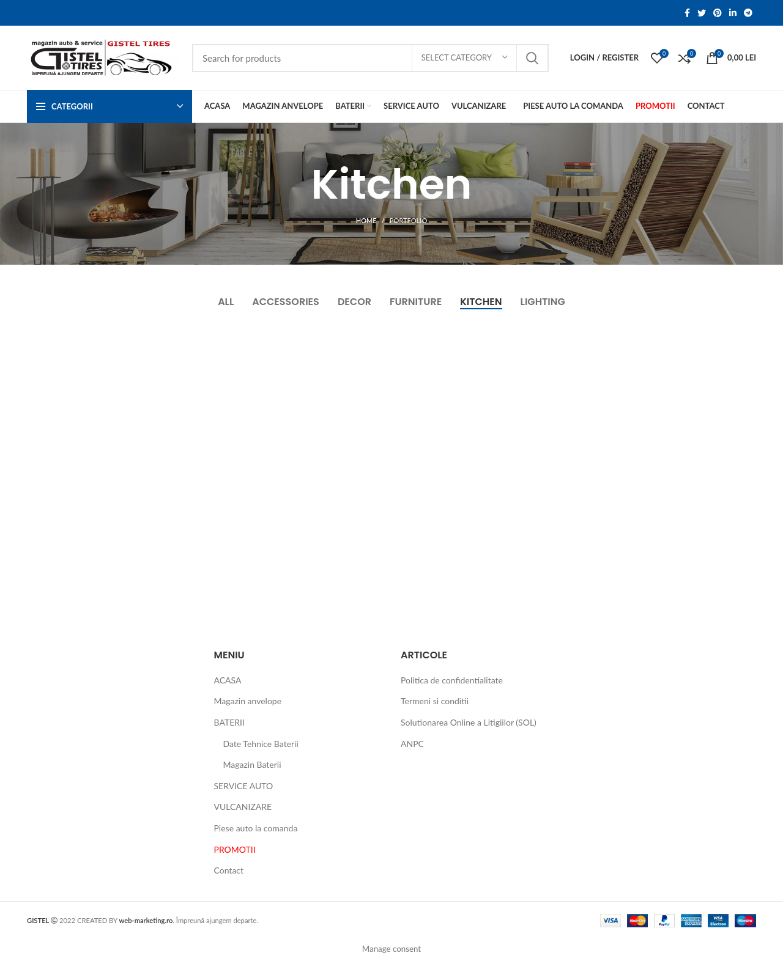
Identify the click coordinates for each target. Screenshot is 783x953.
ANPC (412, 743)
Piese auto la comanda (256, 828)
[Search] (370, 58)
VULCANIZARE (243, 806)
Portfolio (409, 220)
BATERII (229, 722)
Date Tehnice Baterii (261, 743)
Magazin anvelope (248, 701)
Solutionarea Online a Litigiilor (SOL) (468, 722)
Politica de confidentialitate (452, 680)
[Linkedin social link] (732, 13)
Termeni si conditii (435, 701)
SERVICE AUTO (243, 786)
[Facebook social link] (687, 13)
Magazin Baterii (252, 764)
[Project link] (148, 447)
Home (366, 220)
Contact (229, 870)
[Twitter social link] (702, 13)
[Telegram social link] (748, 13)
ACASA (228, 680)
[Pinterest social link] (717, 13)
